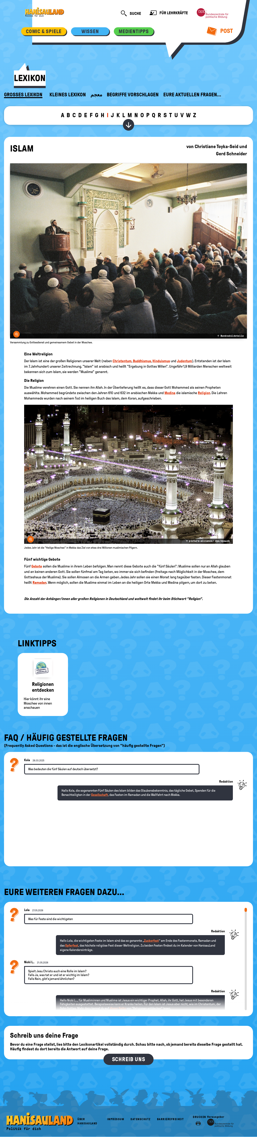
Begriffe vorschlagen (133, 94)
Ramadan (39, 583)
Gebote (36, 566)
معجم (96, 94)
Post (220, 31)
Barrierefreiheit (170, 1119)
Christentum (122, 361)
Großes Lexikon (23, 94)
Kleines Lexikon (67, 94)
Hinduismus (161, 361)
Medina (169, 393)
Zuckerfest (151, 940)
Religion (204, 393)
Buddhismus (142, 361)
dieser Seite (118, 1008)
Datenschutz (141, 1119)
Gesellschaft (99, 794)
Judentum (184, 361)
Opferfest (71, 945)
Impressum (115, 1119)
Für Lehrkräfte (169, 13)
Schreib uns (128, 1059)
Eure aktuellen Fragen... (192, 94)
